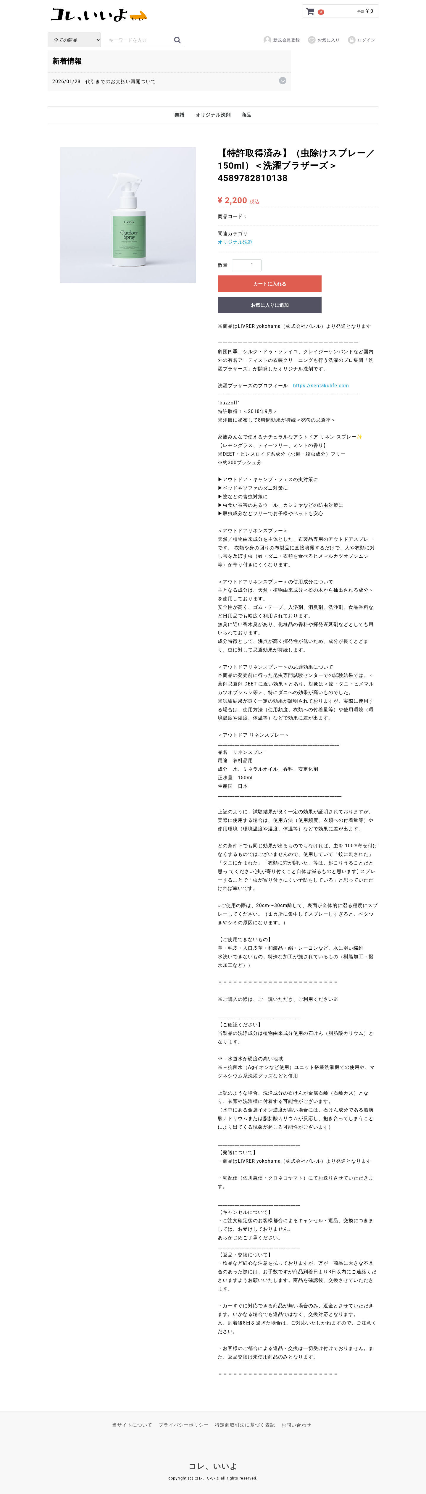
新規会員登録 (281, 40)
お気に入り (323, 40)
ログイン (361, 40)
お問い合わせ (296, 1424)
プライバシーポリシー (184, 1424)
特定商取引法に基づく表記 (245, 1424)
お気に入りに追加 (270, 305)
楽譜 (180, 115)
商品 (246, 115)
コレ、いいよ (213, 1465)
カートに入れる (269, 284)
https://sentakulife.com (321, 385)
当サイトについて (132, 1424)
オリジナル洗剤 (213, 115)
